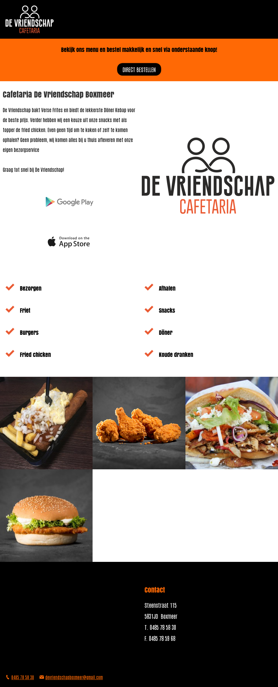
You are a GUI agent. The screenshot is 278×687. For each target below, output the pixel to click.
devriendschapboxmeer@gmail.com (74, 677)
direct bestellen (139, 69)
